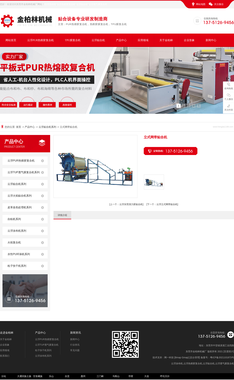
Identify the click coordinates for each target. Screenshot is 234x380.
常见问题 (75, 350)
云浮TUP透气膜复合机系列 (24, 172)
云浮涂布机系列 (17, 230)
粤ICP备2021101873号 (222, 357)
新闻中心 (211, 40)
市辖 (130, 376)
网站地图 (200, 4)
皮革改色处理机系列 (20, 207)
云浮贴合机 (82, 4)
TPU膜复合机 (73, 40)
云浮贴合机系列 (48, 126)
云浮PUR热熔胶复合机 (40, 40)
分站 (3, 376)
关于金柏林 (166, 40)
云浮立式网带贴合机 (162, 204)
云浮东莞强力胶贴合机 (126, 204)
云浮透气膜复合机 (98, 4)
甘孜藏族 (37, 376)
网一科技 (169, 357)
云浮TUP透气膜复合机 (46, 344)
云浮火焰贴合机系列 (20, 195)
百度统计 (228, 351)
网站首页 (11, 40)
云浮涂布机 (50, 4)
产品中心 (121, 40)
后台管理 (194, 357)
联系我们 (4, 355)
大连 (146, 376)
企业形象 (189, 40)
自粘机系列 (14, 219)
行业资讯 (75, 344)
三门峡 (100, 376)
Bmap (178, 357)
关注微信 (218, 4)
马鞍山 (116, 376)
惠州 (83, 376)
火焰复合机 (14, 242)
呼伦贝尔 (164, 376)
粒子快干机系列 (17, 265)
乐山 (51, 376)
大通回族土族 (24, 376)
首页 (19, 126)
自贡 (67, 376)
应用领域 (143, 40)
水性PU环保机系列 (19, 254)
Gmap (185, 357)
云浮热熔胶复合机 (66, 4)
